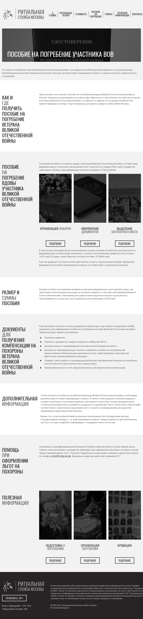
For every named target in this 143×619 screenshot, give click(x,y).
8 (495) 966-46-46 (61, 456)
